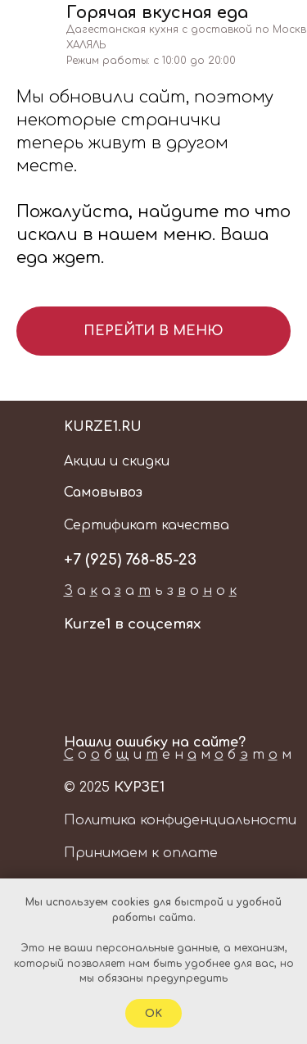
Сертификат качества (146, 525)
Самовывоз (103, 492)
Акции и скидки (116, 461)
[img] (258, 51)
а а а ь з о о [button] (150, 590)
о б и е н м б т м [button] (177, 754)
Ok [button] (153, 1013)
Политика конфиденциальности (180, 820)
